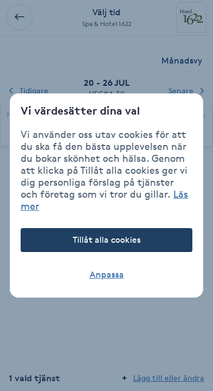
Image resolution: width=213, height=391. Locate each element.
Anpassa (107, 274)
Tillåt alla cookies (107, 240)
